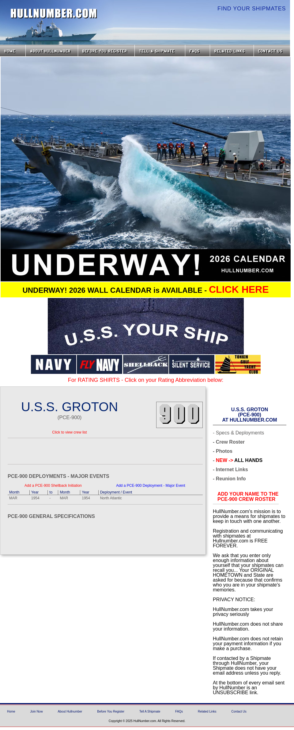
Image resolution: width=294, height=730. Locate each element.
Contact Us (272, 50)
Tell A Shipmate (149, 711)
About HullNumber (52, 50)
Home (12, 50)
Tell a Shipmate (160, 50)
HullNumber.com (54, 13)
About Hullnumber (70, 711)
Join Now (36, 711)
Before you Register (106, 50)
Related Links (232, 50)
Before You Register (110, 711)
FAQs (197, 50)
